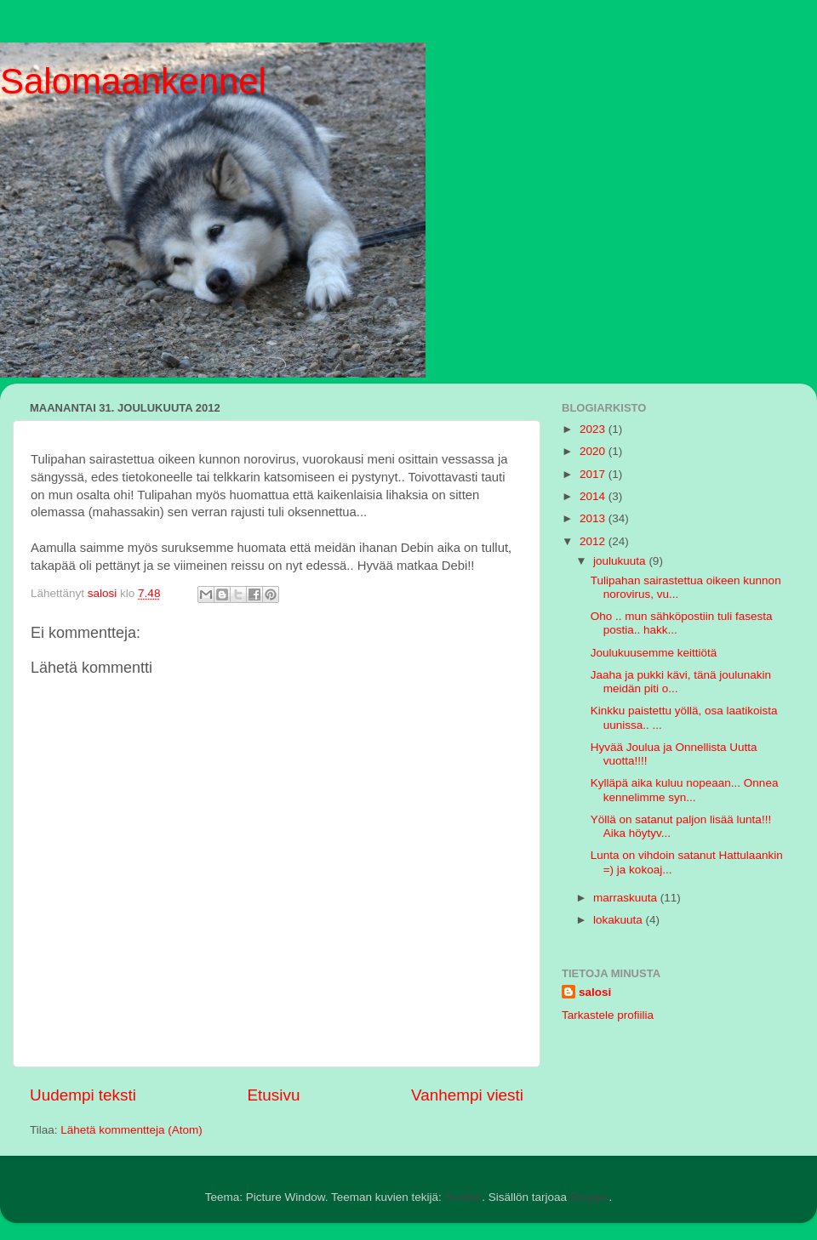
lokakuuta (619, 919)
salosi (595, 992)
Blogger (589, 1197)
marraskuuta (626, 897)
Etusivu (274, 1095)
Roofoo (464, 1197)
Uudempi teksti (83, 1095)
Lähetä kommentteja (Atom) (131, 1129)
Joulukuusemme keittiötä (654, 652)
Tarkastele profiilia (608, 1015)
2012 (594, 541)
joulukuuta (620, 561)
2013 (594, 518)
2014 (594, 496)
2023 (594, 429)
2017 (594, 474)
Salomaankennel (133, 81)
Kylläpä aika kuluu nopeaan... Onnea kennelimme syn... (685, 789)
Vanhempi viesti (467, 1095)
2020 (594, 451)
